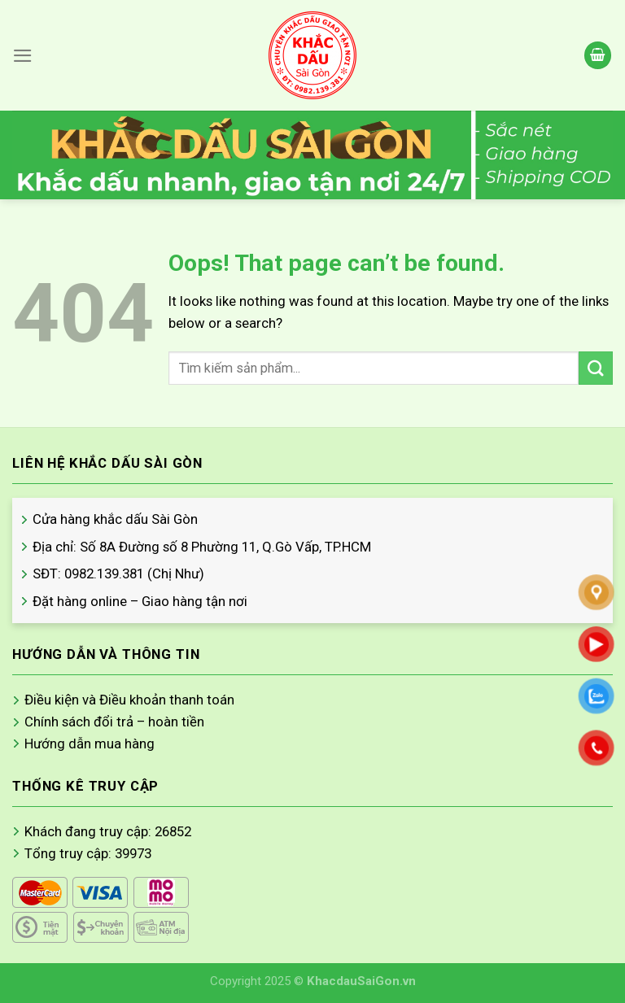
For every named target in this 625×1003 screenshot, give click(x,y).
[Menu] (22, 55)
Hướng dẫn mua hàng (89, 743)
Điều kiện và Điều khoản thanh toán (129, 699)
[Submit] (596, 368)
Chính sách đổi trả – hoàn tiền (114, 721)
